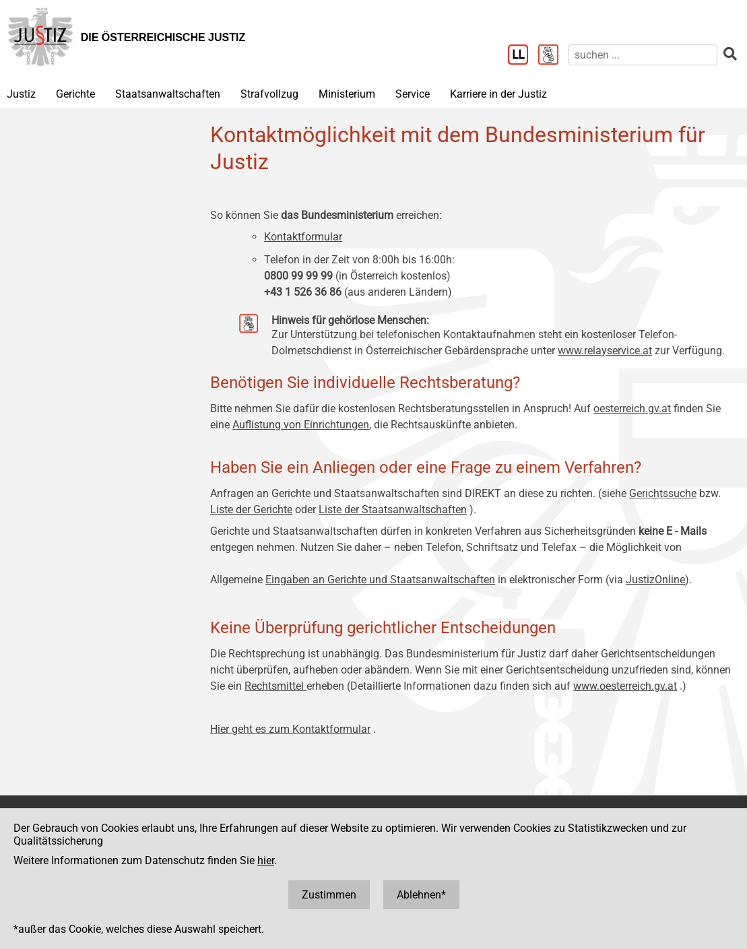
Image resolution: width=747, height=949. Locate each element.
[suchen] (643, 54)
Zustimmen (329, 894)
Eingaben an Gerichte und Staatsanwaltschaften (380, 579)
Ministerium (347, 94)
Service (412, 94)
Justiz (21, 94)
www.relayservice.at (605, 350)
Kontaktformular (303, 236)
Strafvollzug (269, 94)
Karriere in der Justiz (498, 94)
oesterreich (619, 408)
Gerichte (75, 94)
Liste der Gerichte (251, 509)
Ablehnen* (421, 894)
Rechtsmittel (275, 686)
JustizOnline (655, 579)
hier (265, 860)
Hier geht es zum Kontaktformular (290, 729)
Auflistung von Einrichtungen (300, 424)
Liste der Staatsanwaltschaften (393, 509)
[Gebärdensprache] (553, 55)
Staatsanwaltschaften (167, 94)
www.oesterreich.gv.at (625, 686)
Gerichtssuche (662, 493)
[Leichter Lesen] (523, 55)
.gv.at (658, 408)
